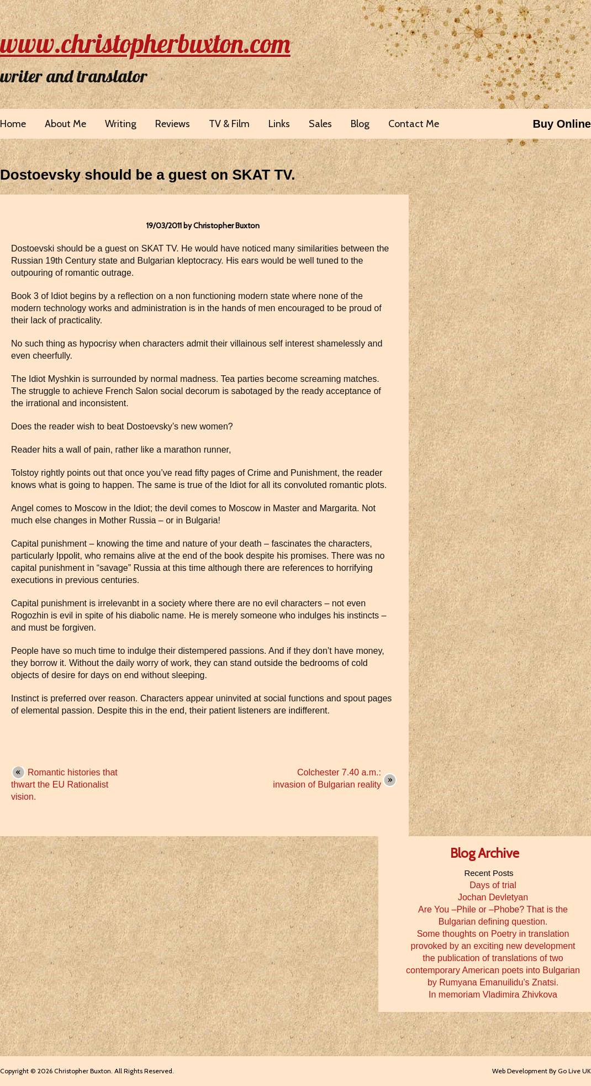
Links (279, 124)
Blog (360, 124)
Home (13, 124)
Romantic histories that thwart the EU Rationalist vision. (64, 784)
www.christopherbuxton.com (145, 43)
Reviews (172, 124)
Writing (120, 124)
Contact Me (413, 124)
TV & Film (229, 124)
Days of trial (492, 885)
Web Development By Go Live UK (541, 1071)
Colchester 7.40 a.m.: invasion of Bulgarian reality (327, 778)
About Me (65, 124)
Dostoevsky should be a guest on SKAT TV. (148, 174)
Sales (320, 124)
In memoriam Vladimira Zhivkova (493, 994)
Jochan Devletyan (493, 897)
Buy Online (561, 124)
